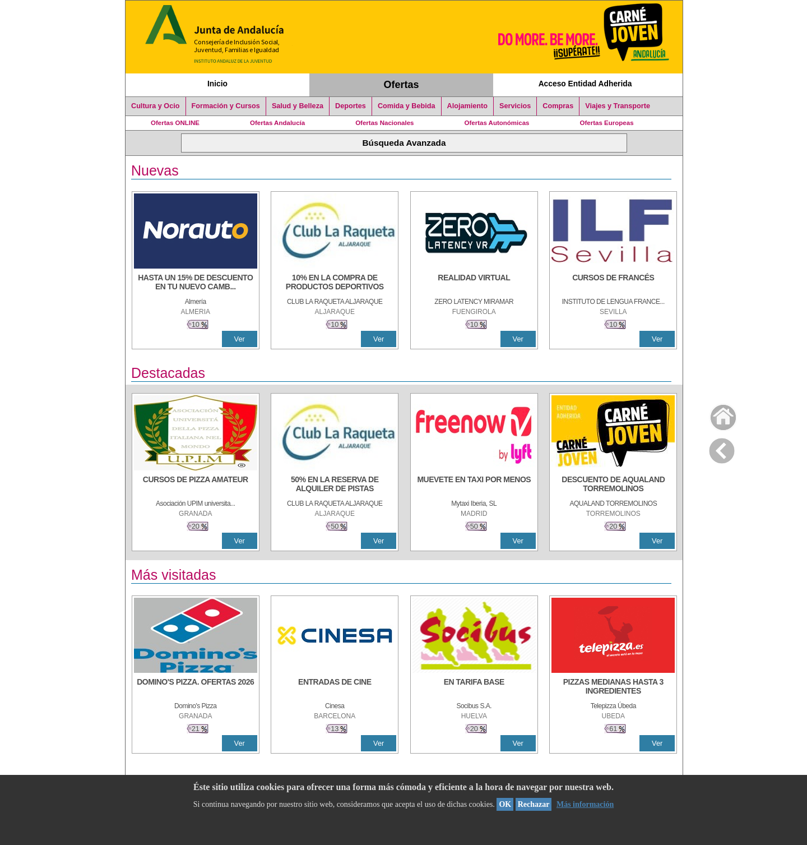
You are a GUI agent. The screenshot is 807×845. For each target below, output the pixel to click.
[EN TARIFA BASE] (474, 687)
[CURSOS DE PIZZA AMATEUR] (195, 485)
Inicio (217, 83)
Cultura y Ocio (155, 106)
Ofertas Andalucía (277, 122)
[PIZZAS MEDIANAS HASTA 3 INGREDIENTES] (613, 687)
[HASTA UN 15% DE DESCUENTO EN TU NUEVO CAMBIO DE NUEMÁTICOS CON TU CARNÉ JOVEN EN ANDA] (195, 283)
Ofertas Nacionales (384, 122)
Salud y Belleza (297, 106)
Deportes (350, 106)
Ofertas (401, 84)
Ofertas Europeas (607, 122)
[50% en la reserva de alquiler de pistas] (334, 485)
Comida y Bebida (406, 106)
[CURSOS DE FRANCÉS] (613, 283)
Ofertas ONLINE (175, 122)
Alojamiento (467, 106)
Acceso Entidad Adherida (585, 83)
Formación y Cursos (226, 106)
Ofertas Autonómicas (496, 122)
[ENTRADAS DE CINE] (334, 687)
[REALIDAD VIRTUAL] (474, 283)
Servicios (515, 106)
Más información (585, 804)
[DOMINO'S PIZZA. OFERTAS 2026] (195, 687)
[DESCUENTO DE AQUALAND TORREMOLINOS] (613, 485)
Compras (557, 106)
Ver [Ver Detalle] (239, 339)
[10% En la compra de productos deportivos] (334, 283)
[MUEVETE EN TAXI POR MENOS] (474, 485)
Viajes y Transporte (617, 106)
